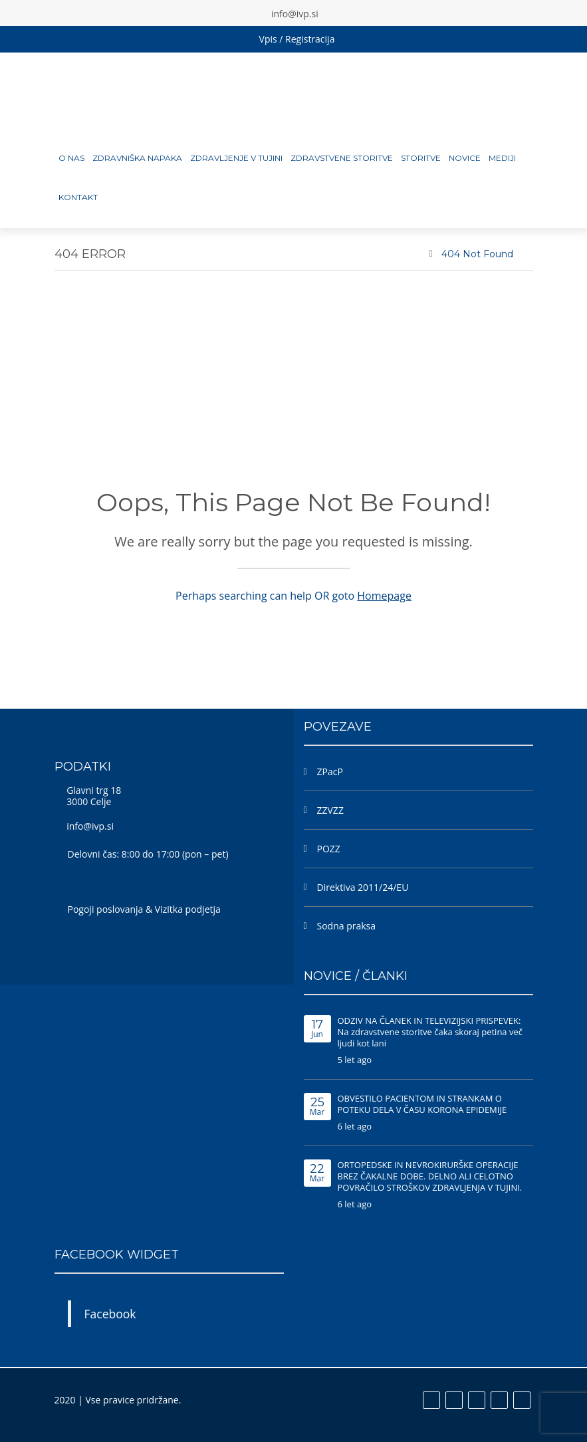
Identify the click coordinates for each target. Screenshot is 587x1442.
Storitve (421, 158)
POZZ (328, 848)
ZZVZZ (330, 810)
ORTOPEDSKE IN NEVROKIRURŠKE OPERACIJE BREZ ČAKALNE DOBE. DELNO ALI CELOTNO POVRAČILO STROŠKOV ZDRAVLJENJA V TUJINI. (430, 1176)
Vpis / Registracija (297, 39)
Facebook (110, 1314)
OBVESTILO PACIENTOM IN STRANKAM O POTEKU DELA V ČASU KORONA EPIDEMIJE (422, 1104)
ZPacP (330, 771)
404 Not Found (477, 254)
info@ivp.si (90, 826)
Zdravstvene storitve (342, 158)
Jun (317, 1029)
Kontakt (78, 197)
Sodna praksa (346, 925)
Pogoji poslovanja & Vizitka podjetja (144, 909)
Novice (465, 158)
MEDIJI (502, 158)
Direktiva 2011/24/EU (363, 887)
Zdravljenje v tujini (236, 158)
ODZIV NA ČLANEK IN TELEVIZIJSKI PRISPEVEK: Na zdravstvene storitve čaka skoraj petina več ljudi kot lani (430, 1032)
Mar (317, 1107)
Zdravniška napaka (137, 158)
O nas (71, 158)
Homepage (384, 595)
